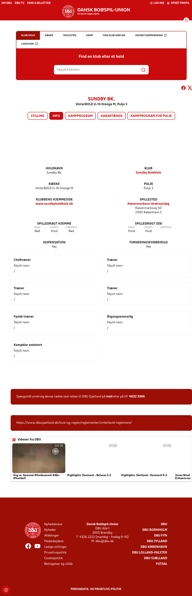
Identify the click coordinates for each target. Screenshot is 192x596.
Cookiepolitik (53, 558)
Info (56, 116)
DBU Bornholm (154, 530)
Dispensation (54, 242)
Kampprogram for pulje (151, 116)
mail (109, 396)
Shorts (54, 227)
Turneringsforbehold (148, 242)
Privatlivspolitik (55, 552)
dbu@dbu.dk (105, 541)
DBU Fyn (160, 535)
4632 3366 (137, 396)
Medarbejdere (54, 541)
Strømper (71, 227)
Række (54, 184)
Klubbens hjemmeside (54, 199)
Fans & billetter (39, 3)
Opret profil (178, 3)
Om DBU (6, 3)
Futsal (161, 564)
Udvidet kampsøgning (151, 35)
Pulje (148, 184)
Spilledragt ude (148, 223)
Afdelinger (51, 535)
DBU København (154, 547)
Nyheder (50, 530)
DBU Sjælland (155, 558)
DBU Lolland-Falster (149, 552)
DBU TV (19, 3)
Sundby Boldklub (148, 172)
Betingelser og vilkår (58, 564)
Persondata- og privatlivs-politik (96, 589)
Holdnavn (54, 168)
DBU (164, 524)
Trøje (37, 227)
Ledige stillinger (55, 547)
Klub (148, 168)
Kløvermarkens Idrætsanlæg (148, 203)
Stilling (37, 116)
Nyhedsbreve (53, 524)
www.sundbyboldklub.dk (54, 203)
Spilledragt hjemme (54, 223)
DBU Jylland (157, 541)
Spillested (148, 199)
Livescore (29, 44)
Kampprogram (80, 116)
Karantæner (111, 116)
